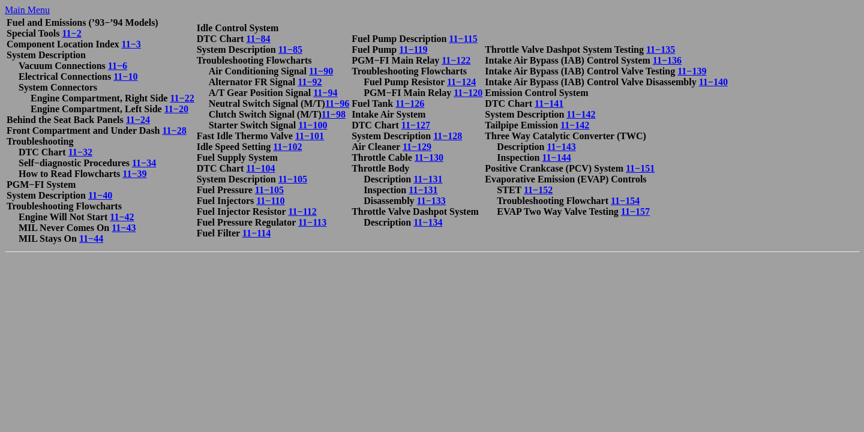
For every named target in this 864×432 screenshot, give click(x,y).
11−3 (131, 44)
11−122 (456, 60)
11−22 (182, 98)
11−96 (337, 103)
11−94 (325, 93)
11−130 (429, 157)
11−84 (258, 39)
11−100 (312, 125)
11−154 (625, 201)
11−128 (447, 136)
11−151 (640, 168)
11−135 (660, 49)
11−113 (312, 222)
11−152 (538, 190)
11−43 (124, 228)
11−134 (427, 222)
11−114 (256, 233)
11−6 (117, 66)
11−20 (176, 109)
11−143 (561, 147)
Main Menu (27, 10)
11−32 (80, 152)
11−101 (309, 136)
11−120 (468, 93)
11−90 (321, 71)
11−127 (415, 125)
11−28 (174, 130)
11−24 (138, 120)
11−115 (463, 39)
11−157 (635, 211)
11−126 (409, 103)
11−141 (549, 103)
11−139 (691, 71)
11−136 (667, 60)
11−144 (556, 157)
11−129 (417, 147)
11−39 (134, 174)
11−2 (71, 33)
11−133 (431, 201)
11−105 (292, 179)
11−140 (713, 82)
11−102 (287, 147)
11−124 (461, 82)
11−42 (122, 217)
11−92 (310, 82)
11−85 (290, 49)
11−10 (125, 76)
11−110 (270, 201)
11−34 (144, 163)
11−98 (334, 114)
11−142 (580, 114)
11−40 (100, 195)
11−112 (302, 211)
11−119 (413, 49)
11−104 (260, 168)
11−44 (91, 238)
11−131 (427, 179)
